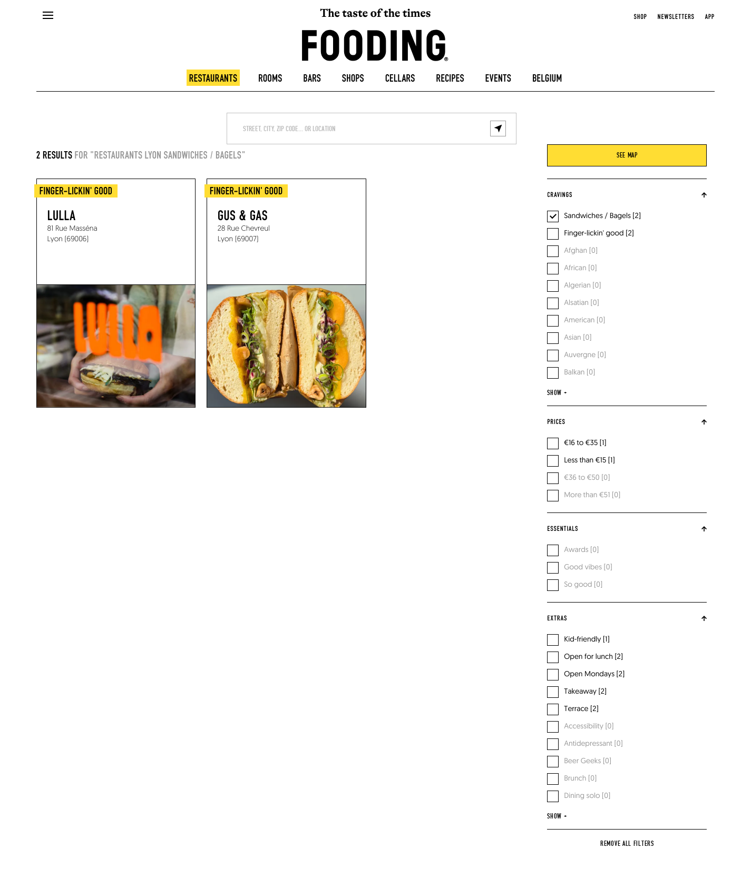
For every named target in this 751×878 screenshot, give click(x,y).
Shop (640, 17)
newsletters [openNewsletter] (676, 17)
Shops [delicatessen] (353, 78)
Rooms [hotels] (270, 78)
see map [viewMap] (627, 155)
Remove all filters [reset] (627, 844)
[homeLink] (375, 44)
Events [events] (498, 78)
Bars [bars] (312, 78)
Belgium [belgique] (547, 78)
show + (557, 393)
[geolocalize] (498, 128)
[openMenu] (48, 15)
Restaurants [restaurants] (213, 78)
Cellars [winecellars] (400, 78)
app (710, 17)
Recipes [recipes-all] (450, 78)
